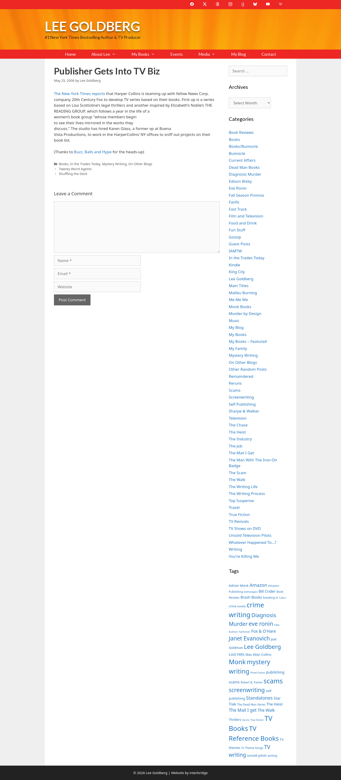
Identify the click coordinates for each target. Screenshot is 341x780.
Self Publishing (242, 404)
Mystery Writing (114, 164)
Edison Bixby (240, 181)
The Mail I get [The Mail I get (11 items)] (243, 710)
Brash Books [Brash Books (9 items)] (251, 597)
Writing (235, 549)
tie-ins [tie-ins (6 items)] (245, 720)
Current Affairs (242, 160)
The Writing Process (247, 493)
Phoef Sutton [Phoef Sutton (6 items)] (257, 672)
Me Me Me (238, 299)
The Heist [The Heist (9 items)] (274, 704)
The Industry (240, 439)
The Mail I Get (241, 452)
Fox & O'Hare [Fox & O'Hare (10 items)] (263, 631)
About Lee (107, 54)
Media (210, 54)
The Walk (237, 479)
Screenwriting (241, 397)
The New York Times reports (79, 93)
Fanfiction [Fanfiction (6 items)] (244, 631)
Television (238, 418)
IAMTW (235, 251)
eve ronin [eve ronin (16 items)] (261, 623)
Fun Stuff (237, 230)
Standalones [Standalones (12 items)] (259, 698)
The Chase (238, 425)
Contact (268, 54)
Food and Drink (243, 223)
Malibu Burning (243, 292)
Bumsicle (237, 153)
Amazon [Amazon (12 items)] (258, 585)
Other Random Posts (248, 369)
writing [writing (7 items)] (272, 756)
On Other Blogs (140, 164)
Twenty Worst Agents (75, 169)
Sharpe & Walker (244, 411)
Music (234, 320)
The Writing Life (243, 486)
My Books (147, 54)
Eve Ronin (238, 188)
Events (176, 54)
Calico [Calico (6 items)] (282, 597)
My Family (238, 348)
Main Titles (238, 285)
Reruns (235, 383)
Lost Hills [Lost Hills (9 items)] (236, 654)
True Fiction (239, 514)
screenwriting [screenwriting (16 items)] (247, 690)
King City (237, 271)
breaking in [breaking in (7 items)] (270, 598)
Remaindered (241, 376)
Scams (234, 390)
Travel (234, 507)
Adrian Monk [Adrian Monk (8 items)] (238, 585)
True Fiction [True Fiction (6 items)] (257, 720)
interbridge (198, 772)
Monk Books (240, 306)
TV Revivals (239, 521)
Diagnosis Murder (245, 174)
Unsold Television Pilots (250, 535)
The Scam (237, 472)
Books (63, 164)
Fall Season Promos (246, 195)
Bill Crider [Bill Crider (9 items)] (266, 591)
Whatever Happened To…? (252, 542)
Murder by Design (245, 313)
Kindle (234, 264)
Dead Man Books (244, 167)
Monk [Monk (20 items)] (237, 661)
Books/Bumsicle (243, 146)
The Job (235, 446)
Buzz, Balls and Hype (93, 151)
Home (70, 54)
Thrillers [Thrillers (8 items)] (235, 719)
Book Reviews (241, 132)
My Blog (238, 54)
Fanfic (234, 202)
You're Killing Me (244, 556)
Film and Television (246, 216)
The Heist (237, 432)
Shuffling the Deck (73, 174)
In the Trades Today (85, 164)
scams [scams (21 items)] (273, 680)
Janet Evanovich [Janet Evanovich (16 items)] (249, 638)
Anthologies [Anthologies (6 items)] (251, 591)
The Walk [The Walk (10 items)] (266, 710)
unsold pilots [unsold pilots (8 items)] (257, 755)
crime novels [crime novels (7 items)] (237, 606)
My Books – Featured (248, 341)
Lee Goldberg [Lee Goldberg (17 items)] (262, 647)
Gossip (235, 237)
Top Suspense (241, 500)
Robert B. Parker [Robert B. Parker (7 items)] (252, 682)
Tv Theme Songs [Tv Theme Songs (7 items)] (252, 748)
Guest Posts (239, 243)
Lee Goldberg (92, 26)
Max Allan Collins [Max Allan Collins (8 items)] (258, 654)
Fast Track (238, 209)
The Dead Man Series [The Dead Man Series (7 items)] (251, 704)
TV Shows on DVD (245, 528)
